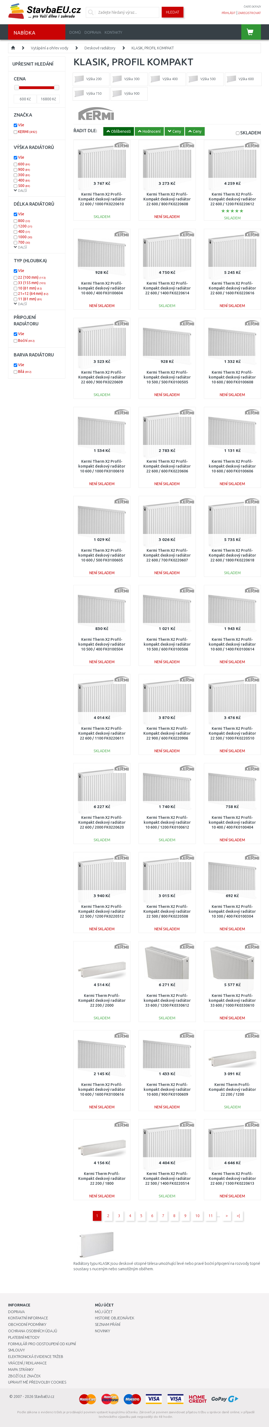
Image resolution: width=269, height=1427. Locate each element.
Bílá (24, 371)
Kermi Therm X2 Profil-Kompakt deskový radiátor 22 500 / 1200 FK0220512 (102, 911)
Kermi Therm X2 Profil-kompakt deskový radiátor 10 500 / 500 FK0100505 (167, 377)
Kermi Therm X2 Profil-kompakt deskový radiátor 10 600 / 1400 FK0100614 (232, 644)
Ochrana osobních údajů (32, 1331)
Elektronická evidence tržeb (35, 1356)
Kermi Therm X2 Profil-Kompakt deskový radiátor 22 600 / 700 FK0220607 (167, 555)
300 (24, 175)
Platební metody (24, 1337)
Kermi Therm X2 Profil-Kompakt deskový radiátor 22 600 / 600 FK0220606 (167, 466)
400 (24, 180)
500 (24, 185)
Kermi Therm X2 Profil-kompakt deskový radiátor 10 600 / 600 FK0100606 (232, 466)
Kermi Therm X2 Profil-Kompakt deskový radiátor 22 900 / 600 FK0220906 (167, 733)
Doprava (92, 32)
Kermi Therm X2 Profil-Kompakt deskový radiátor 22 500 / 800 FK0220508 (167, 911)
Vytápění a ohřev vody (49, 48)
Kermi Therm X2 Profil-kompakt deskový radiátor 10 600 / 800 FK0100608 (232, 377)
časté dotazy (252, 6)
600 (24, 164)
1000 (25, 237)
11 (210, 1216)
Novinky (102, 1331)
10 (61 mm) (30, 288)
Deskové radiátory (99, 48)
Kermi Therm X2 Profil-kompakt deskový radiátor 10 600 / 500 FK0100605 (101, 555)
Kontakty (113, 32)
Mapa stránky (21, 1369)
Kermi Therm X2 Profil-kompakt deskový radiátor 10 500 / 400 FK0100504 (101, 644)
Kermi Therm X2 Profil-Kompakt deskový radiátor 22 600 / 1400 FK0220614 (167, 288)
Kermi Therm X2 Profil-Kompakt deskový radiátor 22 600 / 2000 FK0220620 (102, 822)
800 (24, 221)
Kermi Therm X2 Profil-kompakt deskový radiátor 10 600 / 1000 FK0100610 (101, 466)
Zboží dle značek (24, 1376)
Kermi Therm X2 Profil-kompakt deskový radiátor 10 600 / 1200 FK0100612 (167, 822)
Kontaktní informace (28, 1318)
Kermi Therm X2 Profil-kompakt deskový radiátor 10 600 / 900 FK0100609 (167, 1089)
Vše (21, 125)
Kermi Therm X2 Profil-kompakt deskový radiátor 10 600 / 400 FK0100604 (101, 288)
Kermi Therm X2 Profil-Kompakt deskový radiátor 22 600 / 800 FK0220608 (167, 199)
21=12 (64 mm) (33, 293)
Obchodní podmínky (27, 1324)
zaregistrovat (249, 13)
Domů (75, 32)
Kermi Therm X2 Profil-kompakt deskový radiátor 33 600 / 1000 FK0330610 (232, 1000)
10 (197, 1216)
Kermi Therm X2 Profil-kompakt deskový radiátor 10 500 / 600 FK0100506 (167, 644)
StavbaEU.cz (44, 1396)
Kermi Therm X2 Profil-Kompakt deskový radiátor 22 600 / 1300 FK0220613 (232, 1178)
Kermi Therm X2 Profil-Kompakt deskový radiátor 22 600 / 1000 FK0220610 (102, 199)
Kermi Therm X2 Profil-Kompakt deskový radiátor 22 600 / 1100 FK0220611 (102, 733)
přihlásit (229, 13)
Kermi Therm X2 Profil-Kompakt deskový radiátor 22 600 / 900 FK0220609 (102, 377)
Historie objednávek (114, 1318)
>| (238, 1216)
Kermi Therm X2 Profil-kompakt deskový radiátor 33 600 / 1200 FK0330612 (167, 1000)
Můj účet (103, 1312)
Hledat (172, 12)
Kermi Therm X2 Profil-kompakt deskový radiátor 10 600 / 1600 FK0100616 (101, 1089)
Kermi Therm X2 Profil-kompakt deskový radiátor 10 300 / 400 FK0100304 (232, 911)
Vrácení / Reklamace (27, 1363)
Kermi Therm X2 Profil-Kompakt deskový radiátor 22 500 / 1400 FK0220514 (167, 1178)
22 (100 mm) (32, 277)
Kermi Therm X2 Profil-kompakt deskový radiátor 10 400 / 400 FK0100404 (232, 822)
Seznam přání (107, 1324)
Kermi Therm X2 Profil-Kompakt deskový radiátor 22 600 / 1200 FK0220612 (232, 199)
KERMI (27, 132)
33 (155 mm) (32, 283)
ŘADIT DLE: (85, 130)
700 (24, 242)
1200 (25, 226)
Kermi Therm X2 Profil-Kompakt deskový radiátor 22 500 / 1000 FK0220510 (232, 733)
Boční (26, 340)
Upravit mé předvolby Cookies (37, 1382)
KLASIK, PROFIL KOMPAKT (153, 48)
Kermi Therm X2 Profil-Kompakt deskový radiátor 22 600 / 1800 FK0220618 (232, 555)
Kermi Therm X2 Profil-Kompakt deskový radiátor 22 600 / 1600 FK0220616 (232, 288)
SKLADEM (250, 132)
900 (24, 169)
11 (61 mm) (30, 299)
